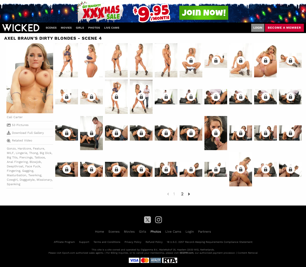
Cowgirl (12, 179)
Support (84, 241)
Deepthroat (15, 166)
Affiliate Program (64, 241)
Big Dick (45, 153)
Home (99, 231)
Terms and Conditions (107, 241)
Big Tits (12, 157)
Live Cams (111, 27)
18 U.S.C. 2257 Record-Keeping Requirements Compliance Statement (209, 241)
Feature (38, 148)
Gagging (27, 170)
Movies (66, 27)
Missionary (44, 179)
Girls (80, 27)
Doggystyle (27, 179)
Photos (94, 27)
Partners (204, 231)
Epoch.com (68, 253)
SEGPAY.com (186, 253)
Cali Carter (15, 117)
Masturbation (16, 175)
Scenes (51, 27)
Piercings (26, 157)
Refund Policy (154, 241)
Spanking (13, 184)
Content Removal (248, 253)
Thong (33, 153)
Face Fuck (32, 166)
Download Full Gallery (25, 133)
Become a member (284, 27)
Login (257, 27)
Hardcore (24, 148)
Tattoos (39, 157)
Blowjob (35, 162)
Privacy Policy (133, 241)
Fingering (13, 170)
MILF (10, 153)
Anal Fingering (17, 162)
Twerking (34, 175)
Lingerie (21, 153)
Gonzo (11, 148)
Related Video (19, 141)
